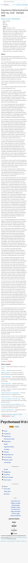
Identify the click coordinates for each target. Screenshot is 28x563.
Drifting (2, 366)
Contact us (7, 472)
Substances (7, 433)
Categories (4, 414)
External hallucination (6, 376)
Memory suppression (6, 404)
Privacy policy (3, 541)
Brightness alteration (6, 372)
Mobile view (24, 541)
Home (5, 431)
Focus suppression (16, 404)
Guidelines (7, 474)
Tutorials (6, 452)
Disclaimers (18, 541)
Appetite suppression (6, 396)
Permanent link (15, 509)
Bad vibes (6, 494)
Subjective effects (9, 447)
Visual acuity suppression (7, 398)
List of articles (8, 457)
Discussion (6, 4)
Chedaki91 (9, 361)
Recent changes (8, 477)
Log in (2, 420)
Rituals (6, 444)
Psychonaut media (9, 439)
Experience (9, 414)
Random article (8, 460)
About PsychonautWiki (11, 541)
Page (2, 4)
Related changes (15, 503)
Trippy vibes (7, 491)
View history (24, 4)
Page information (15, 511)
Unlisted (13, 416)
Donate (11, 426)
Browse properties (15, 515)
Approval (15, 414)
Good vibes (7, 489)
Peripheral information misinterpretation (10, 392)
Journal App (7, 462)
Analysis (20, 414)
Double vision (17, 398)
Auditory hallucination (6, 383)
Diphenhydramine (15, 19)
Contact (17, 426)
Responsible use (8, 454)
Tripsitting (6, 449)
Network (5, 486)
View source (18, 4)
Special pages (16, 505)
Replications (7, 441)
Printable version (15, 507)
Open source (7, 480)
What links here (15, 501)
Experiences (7, 436)
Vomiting (3, 389)
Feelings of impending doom (7, 409)
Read (14, 4)
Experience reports (5, 19)
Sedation (3, 370)
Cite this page (16, 513)
